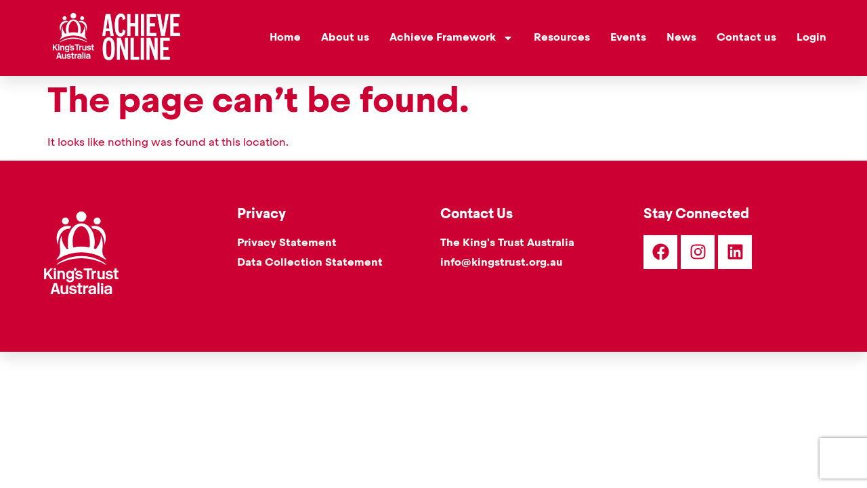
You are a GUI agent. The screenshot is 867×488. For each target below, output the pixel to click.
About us (345, 38)
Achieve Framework (451, 38)
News (681, 38)
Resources (562, 38)
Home (285, 38)
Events (628, 38)
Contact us (746, 38)
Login (811, 38)
